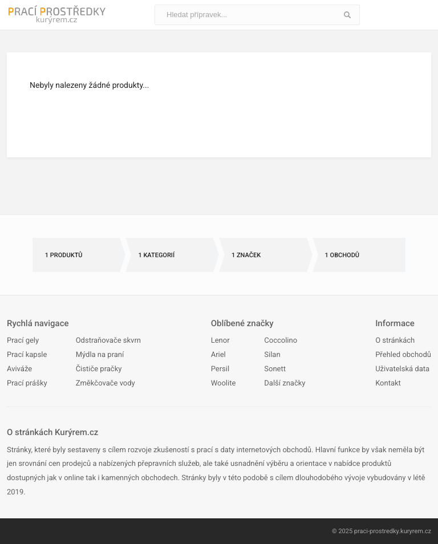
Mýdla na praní (100, 355)
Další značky (284, 383)
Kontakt (388, 383)
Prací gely (23, 340)
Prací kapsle (27, 355)
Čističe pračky (99, 369)
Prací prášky (27, 383)
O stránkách (395, 340)
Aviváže (19, 369)
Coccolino (280, 340)
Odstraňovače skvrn (108, 340)
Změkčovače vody (105, 383)
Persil (220, 369)
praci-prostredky (376, 531)
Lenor (220, 340)
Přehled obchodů (403, 355)
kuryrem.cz (415, 531)
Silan (272, 355)
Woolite (223, 383)
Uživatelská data (402, 369)
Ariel (218, 355)
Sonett (275, 369)
